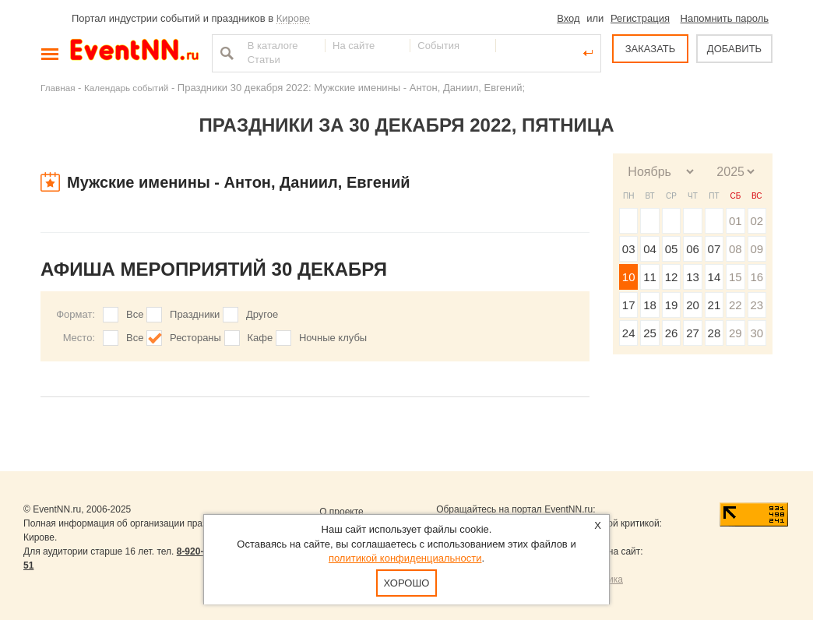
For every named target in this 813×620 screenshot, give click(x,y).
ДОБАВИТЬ (734, 49)
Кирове (293, 18)
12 (671, 277)
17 (628, 305)
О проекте (341, 511)
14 (714, 277)
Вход (568, 18)
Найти (225, 53)
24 (628, 333)
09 (756, 248)
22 (735, 305)
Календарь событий (126, 88)
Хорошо (407, 583)
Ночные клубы (333, 337)
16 (756, 277)
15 (735, 277)
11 (649, 277)
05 (671, 248)
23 (756, 305)
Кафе (260, 337)
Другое (262, 314)
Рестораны (195, 337)
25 (649, 333)
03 (628, 248)
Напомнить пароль (725, 18)
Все (134, 314)
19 (671, 305)
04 (649, 248)
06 (692, 248)
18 (649, 305)
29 (735, 333)
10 (628, 277)
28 (714, 333)
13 (692, 277)
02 (756, 220)
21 (714, 305)
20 (692, 305)
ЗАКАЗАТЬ (650, 49)
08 (735, 248)
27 (692, 333)
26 (671, 333)
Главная (57, 88)
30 (756, 333)
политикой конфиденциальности (405, 558)
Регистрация (640, 18)
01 (735, 220)
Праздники (195, 314)
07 (714, 248)
